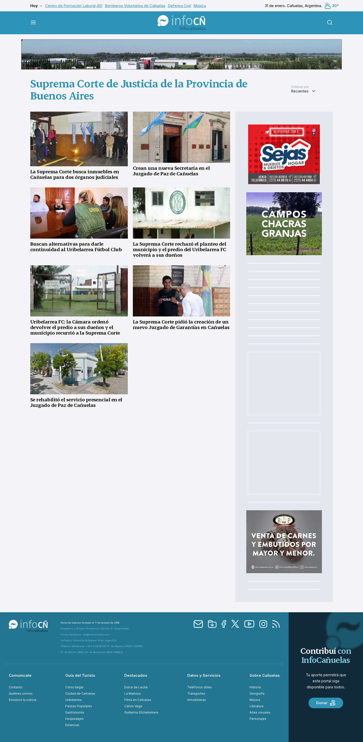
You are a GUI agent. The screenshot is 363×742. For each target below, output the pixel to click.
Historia (255, 687)
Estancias (72, 725)
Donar (326, 703)
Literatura (256, 706)
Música (199, 5)
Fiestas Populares (78, 706)
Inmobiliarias (196, 700)
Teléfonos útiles (199, 687)
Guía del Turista (80, 675)
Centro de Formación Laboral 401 (73, 5)
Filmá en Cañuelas (137, 700)
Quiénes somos (21, 693)
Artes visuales (260, 712)
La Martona (132, 693)
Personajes (258, 719)
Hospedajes (74, 719)
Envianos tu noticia (22, 700)
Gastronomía (74, 712)
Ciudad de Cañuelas (80, 693)
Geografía (257, 693)
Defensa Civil (179, 5)
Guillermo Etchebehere (141, 712)
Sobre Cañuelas (265, 675)
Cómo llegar (74, 687)
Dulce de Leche (136, 687)
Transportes (196, 693)
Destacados (135, 675)
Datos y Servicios (204, 675)
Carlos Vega (133, 706)
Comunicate (20, 675)
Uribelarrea (73, 700)
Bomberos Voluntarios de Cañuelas (135, 5)
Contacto (15, 687)
